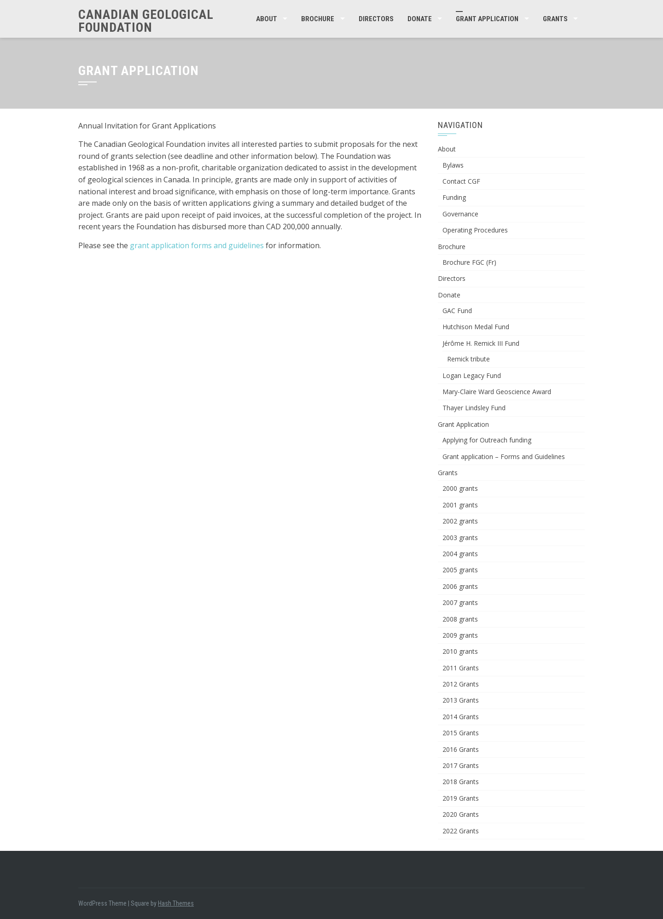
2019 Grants (460, 798)
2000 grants (460, 488)
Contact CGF (461, 181)
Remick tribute (468, 359)
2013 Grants (460, 700)
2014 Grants (460, 716)
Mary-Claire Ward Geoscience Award (496, 391)
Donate (419, 19)
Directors (376, 19)
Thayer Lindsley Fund (474, 407)
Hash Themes (176, 903)
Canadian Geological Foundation (146, 21)
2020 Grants (460, 814)
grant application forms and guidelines (197, 245)
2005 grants (460, 569)
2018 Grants (460, 781)
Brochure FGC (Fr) (469, 262)
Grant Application (487, 19)
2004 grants (460, 553)
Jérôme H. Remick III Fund (480, 343)
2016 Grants (460, 749)
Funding (454, 197)
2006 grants (460, 586)
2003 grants (460, 537)
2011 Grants (460, 667)
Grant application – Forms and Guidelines (503, 456)
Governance (460, 213)
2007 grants (460, 602)
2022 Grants (460, 830)
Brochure (317, 19)
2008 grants (460, 619)
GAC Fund (457, 310)
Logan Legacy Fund (471, 375)
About (266, 19)
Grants (555, 19)
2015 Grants (460, 732)
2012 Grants (460, 684)
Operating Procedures (475, 230)
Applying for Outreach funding (486, 440)
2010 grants (460, 651)
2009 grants (460, 635)
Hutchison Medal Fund (475, 326)
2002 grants (460, 521)
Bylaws (453, 165)
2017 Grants (460, 765)
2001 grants (460, 504)
